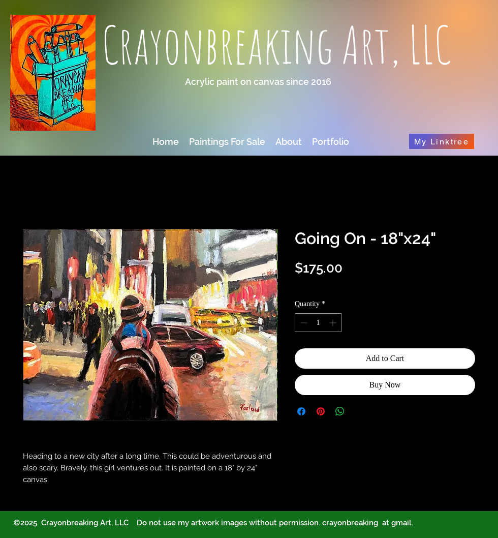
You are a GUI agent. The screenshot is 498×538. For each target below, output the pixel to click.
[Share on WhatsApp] (340, 411)
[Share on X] (359, 411)
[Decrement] (302, 323)
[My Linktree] (441, 141)
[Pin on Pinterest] (321, 411)
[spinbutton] (318, 323)
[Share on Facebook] (301, 411)
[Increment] (333, 323)
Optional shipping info (331, 284)
